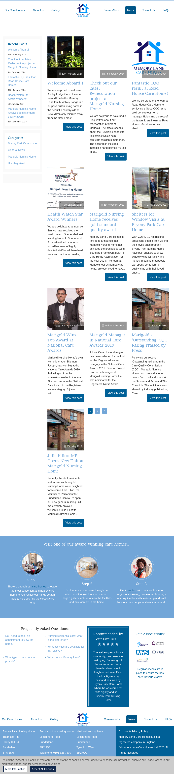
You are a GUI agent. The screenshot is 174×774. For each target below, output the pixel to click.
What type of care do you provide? (20, 659)
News (130, 10)
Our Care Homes (15, 10)
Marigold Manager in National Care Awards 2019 (107, 340)
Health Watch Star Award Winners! (18, 97)
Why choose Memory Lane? (63, 657)
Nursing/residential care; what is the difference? (64, 638)
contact (132, 590)
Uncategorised (16, 163)
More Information (15, 769)
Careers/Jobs (111, 10)
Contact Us (148, 10)
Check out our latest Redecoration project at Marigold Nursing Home (22, 63)
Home (83, 10)
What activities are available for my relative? (65, 648)
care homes (39, 586)
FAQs (166, 10)
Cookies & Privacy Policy (133, 731)
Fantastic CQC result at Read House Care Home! (150, 88)
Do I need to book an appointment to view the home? (19, 640)
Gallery (55, 10)
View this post (73, 126)
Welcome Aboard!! (65, 83)
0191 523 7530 (62, 752)
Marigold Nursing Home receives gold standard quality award (22, 112)
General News (16, 150)
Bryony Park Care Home (22, 143)
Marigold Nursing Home (22, 156)
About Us (38, 10)
